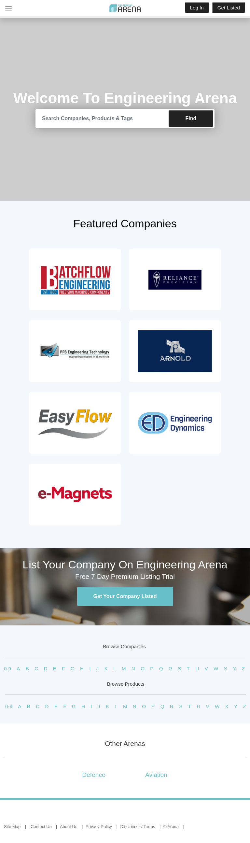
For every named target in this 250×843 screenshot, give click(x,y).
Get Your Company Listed (125, 596)
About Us (68, 826)
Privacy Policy (99, 826)
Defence (93, 774)
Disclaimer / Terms (137, 826)
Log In (197, 7)
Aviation (156, 774)
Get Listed (228, 7)
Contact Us (41, 826)
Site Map (12, 826)
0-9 (7, 668)
